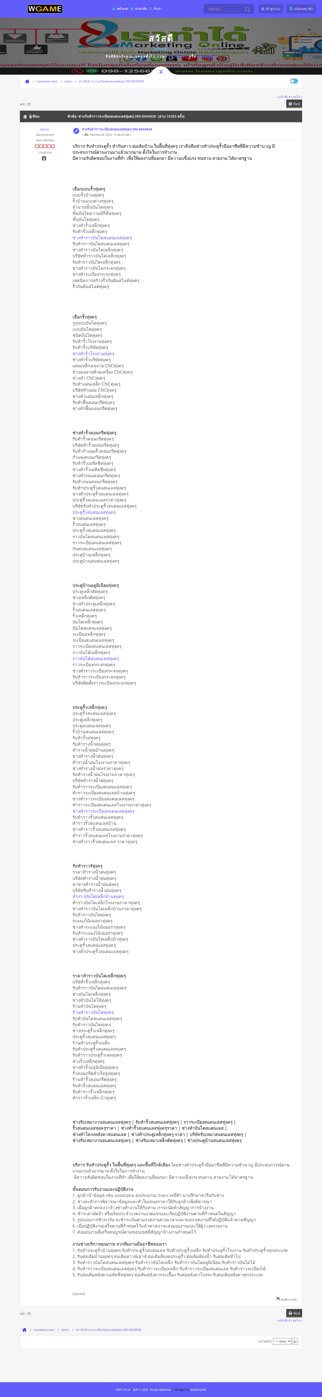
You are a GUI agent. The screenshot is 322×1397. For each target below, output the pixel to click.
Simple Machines (160, 1389)
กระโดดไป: (265, 1341)
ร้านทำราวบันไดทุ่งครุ (93, 1012)
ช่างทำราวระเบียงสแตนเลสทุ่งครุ (103, 811)
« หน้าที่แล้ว (284, 97)
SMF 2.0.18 (123, 1389)
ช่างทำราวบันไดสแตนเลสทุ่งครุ (102, 238)
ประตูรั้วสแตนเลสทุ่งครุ (94, 512)
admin (44, 129)
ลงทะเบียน (206, 56)
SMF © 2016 (140, 1389)
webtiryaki (198, 1389)
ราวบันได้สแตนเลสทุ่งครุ (95, 658)
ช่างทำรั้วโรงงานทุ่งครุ (93, 353)
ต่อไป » (297, 97)
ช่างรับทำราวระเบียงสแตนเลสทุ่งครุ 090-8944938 (117, 129)
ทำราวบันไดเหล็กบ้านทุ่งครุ (98, 896)
